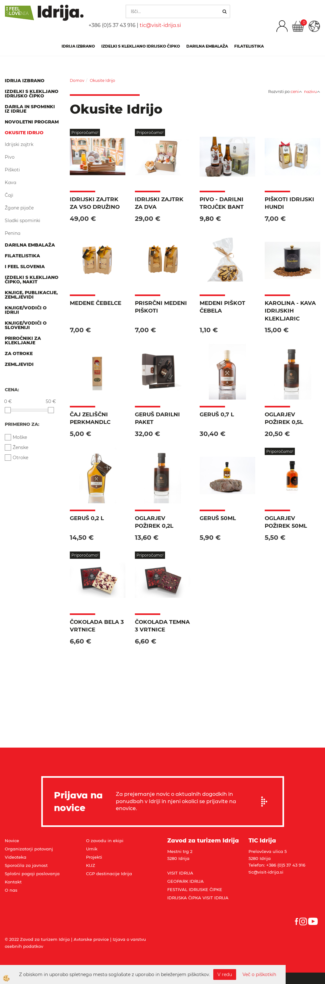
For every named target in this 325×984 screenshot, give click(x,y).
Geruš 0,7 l (217, 414)
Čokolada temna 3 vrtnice (162, 626)
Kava (10, 182)
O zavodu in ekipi (104, 840)
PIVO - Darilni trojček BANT (222, 203)
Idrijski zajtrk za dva (159, 203)
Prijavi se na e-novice (266, 801)
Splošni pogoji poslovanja (32, 873)
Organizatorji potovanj (29, 848)
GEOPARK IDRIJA (185, 881)
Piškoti (12, 170)
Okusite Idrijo (102, 80)
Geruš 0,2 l (87, 518)
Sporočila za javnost (26, 865)
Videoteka (15, 857)
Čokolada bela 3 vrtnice (97, 626)
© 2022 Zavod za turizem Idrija (37, 939)
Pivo (10, 157)
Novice (12, 840)
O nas (11, 890)
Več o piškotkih (259, 974)
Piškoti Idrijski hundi (289, 203)
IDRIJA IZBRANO (78, 46)
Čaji (9, 195)
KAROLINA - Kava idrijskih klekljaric (290, 311)
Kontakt (13, 881)
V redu (224, 974)
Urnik (91, 848)
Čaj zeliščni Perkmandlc (90, 418)
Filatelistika (249, 46)
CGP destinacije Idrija (109, 873)
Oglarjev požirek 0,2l (154, 522)
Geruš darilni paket (157, 418)
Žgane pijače (19, 208)
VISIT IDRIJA (180, 872)
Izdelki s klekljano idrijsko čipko (140, 46)
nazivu (312, 91)
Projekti (94, 857)
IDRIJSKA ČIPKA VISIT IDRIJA (198, 897)
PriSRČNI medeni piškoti (161, 307)
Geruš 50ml (218, 518)
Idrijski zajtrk (19, 144)
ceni (296, 91)
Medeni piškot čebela (222, 307)
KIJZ (90, 865)
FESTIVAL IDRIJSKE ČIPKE (194, 889)
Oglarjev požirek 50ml (286, 522)
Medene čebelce (95, 303)
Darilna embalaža (207, 46)
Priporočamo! (84, 132)
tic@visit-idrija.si (160, 25)
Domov (77, 80)
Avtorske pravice (91, 939)
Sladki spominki (22, 220)
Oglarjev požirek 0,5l (284, 418)
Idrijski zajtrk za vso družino (95, 203)
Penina (12, 233)
